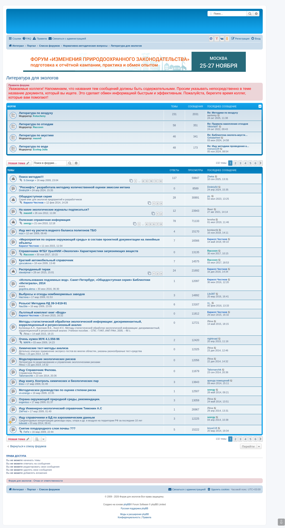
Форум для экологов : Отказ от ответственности (35, 480)
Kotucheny (39, 116)
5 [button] (250, 163)
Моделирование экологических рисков (47, 359)
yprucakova (25, 263)
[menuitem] (26, 38)
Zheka (210, 176)
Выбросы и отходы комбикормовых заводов (52, 294)
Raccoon (38, 127)
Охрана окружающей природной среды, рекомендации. (59, 399)
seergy (27, 223)
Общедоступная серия (35, 196)
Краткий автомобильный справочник (46, 260)
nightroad (212, 338)
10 (151, 181)
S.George (29, 180)
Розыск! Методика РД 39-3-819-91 (43, 303)
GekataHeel (213, 137)
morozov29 (213, 148)
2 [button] (235, 163)
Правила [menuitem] (40, 38)
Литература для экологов (32, 77)
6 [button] (255, 163)
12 (160, 181)
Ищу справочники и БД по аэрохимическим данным (57, 417)
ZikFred (23, 411)
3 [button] (240, 163)
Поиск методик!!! (31, 176)
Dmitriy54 (24, 190)
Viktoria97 (212, 126)
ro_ (209, 303)
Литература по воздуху (36, 113)
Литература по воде (33, 146)
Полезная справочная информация (44, 220)
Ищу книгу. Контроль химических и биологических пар (59, 381)
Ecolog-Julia (40, 149)
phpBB (127, 504)
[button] (260, 163)
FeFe (26, 432)
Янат (210, 209)
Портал (31, 45)
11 (156, 181)
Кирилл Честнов (33, 202)
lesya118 (212, 428)
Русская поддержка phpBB (134, 508)
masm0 (37, 138)
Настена (23, 297)
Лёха (26, 333)
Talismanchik (26, 375)
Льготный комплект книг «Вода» (42, 312)
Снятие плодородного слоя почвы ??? (47, 428)
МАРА (27, 342)
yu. (209, 196)
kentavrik (212, 230)
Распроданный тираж (34, 269)
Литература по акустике (36, 135)
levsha (211, 219)
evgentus (24, 402)
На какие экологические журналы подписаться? (54, 209)
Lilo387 (211, 293)
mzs (21, 233)
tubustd (23, 423)
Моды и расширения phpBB (134, 514)
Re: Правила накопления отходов (227, 123)
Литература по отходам (36, 124)
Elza (21, 384)
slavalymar (25, 272)
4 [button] (245, 163)
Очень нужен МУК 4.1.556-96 (39, 339)
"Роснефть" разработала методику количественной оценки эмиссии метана (74, 187)
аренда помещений (218, 380)
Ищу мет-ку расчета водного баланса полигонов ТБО (57, 230)
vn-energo (24, 393)
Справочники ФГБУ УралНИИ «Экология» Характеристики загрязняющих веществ (78, 251)
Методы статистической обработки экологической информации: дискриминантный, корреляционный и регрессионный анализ (80, 323)
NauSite (23, 306)
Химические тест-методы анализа (43, 348)
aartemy (212, 115)
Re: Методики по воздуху (222, 112)
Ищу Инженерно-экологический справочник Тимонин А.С (60, 408)
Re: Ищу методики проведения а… (228, 146)
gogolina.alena (27, 289)
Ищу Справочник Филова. (38, 370)
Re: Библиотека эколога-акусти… (227, 135)
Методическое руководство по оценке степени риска (57, 390)
